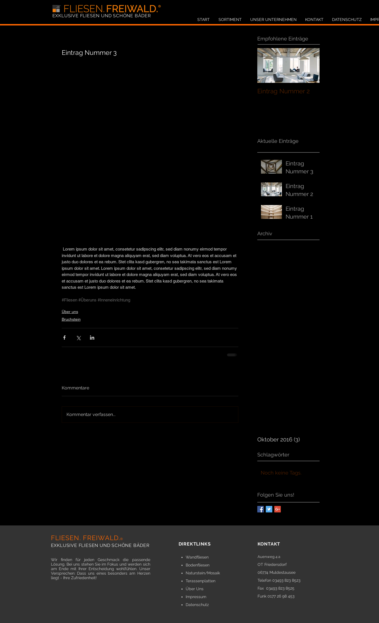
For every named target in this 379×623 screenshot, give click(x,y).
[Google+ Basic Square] (277, 509)
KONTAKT (269, 544)
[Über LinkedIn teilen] (92, 337)
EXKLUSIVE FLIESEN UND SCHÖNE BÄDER (101, 15)
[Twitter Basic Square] (269, 509)
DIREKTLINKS (195, 544)
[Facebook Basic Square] (260, 509)
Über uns (70, 311)
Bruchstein (71, 319)
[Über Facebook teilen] (64, 337)
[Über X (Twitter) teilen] (78, 337)
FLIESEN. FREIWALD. (87, 538)
